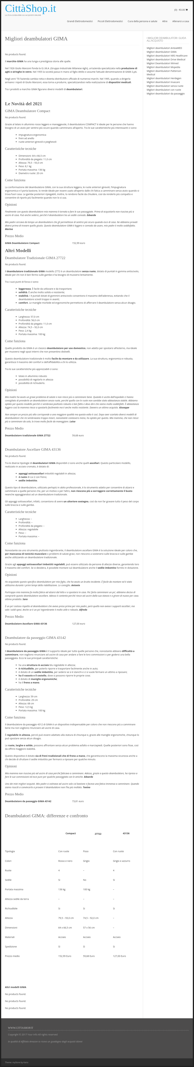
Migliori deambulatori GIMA (162, 51)
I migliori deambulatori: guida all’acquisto (166, 39)
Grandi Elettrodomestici (80, 21)
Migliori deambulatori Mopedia (163, 67)
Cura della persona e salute (142, 21)
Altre (164, 21)
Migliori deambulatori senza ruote (165, 85)
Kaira (25, 1062)
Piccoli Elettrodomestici (110, 21)
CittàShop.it (30, 8)
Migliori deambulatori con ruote (164, 89)
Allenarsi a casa (180, 21)
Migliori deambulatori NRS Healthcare (167, 55)
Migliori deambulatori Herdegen (164, 78)
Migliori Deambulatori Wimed (163, 63)
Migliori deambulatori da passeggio (166, 93)
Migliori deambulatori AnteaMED (164, 48)
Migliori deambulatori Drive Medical (166, 59)
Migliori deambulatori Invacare (163, 82)
